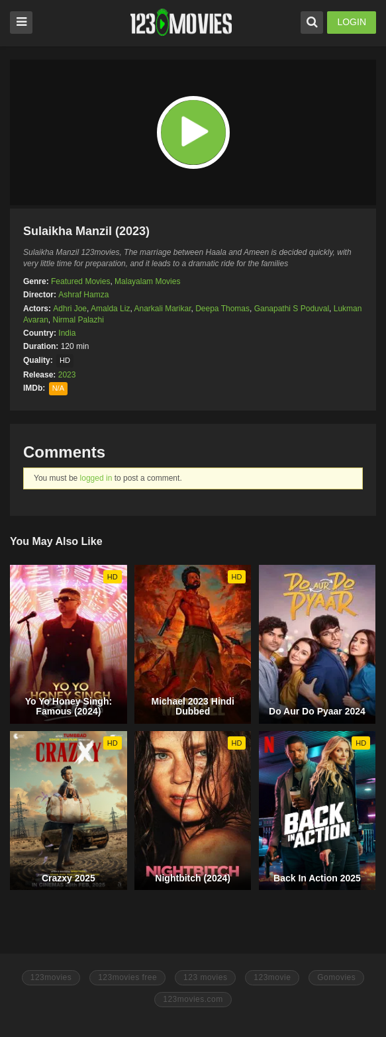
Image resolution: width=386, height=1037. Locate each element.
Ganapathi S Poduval (291, 308)
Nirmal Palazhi (77, 319)
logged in (96, 478)
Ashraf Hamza (83, 294)
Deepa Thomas (222, 308)
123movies (51, 977)
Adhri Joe (70, 308)
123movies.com (193, 999)
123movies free (127, 977)
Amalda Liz (110, 308)
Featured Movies (80, 281)
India (66, 333)
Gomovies (336, 977)
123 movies (205, 977)
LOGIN (351, 22)
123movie (272, 977)
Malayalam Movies (147, 281)
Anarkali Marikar (162, 308)
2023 (67, 374)
